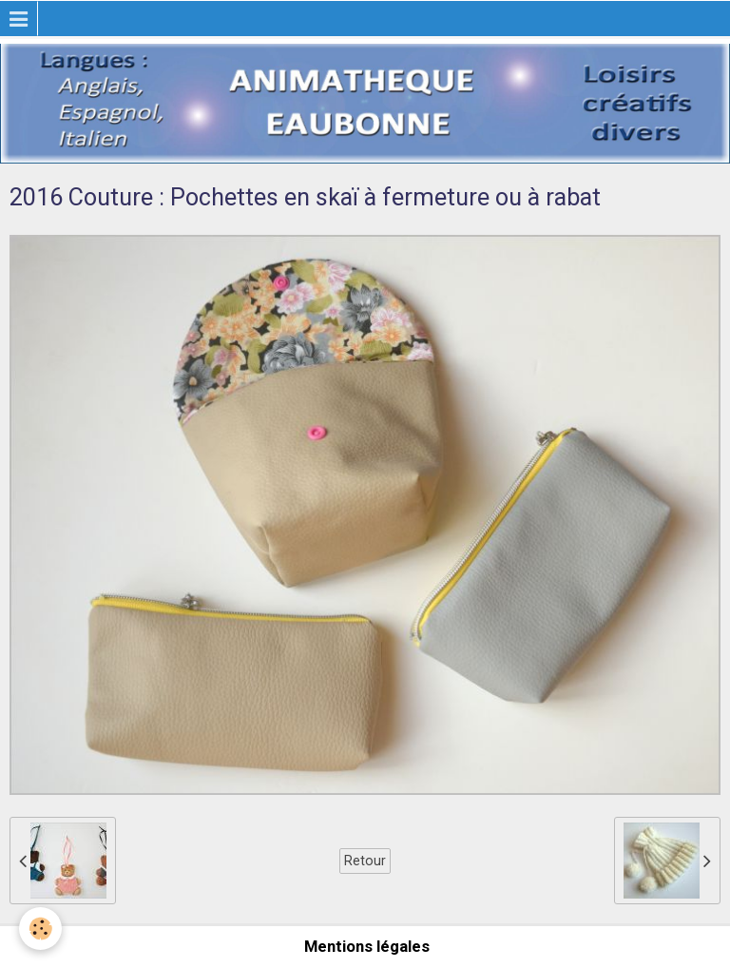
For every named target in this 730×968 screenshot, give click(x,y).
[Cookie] (40, 928)
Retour (365, 860)
